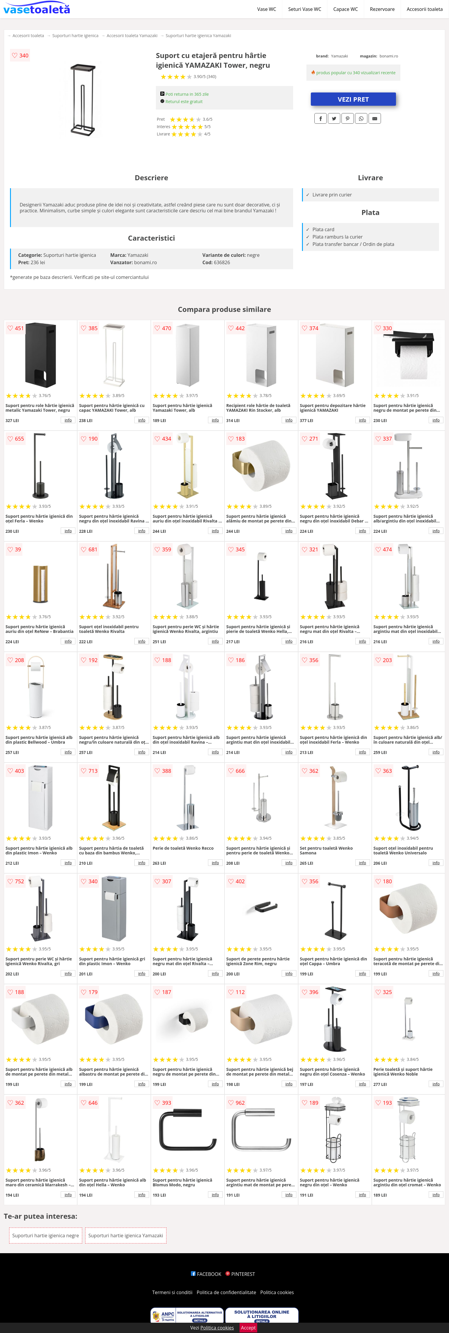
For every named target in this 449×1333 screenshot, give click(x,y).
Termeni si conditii (172, 1292)
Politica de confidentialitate (226, 1292)
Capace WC (345, 9)
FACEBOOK (206, 1274)
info (68, 420)
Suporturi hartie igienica (75, 35)
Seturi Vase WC (304, 9)
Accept (248, 1327)
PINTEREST (240, 1274)
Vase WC (266, 9)
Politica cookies (277, 1292)
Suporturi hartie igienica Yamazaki (198, 35)
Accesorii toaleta (425, 9)
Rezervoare (382, 9)
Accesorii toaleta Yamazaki (132, 35)
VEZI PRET (353, 99)
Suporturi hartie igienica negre (45, 1235)
